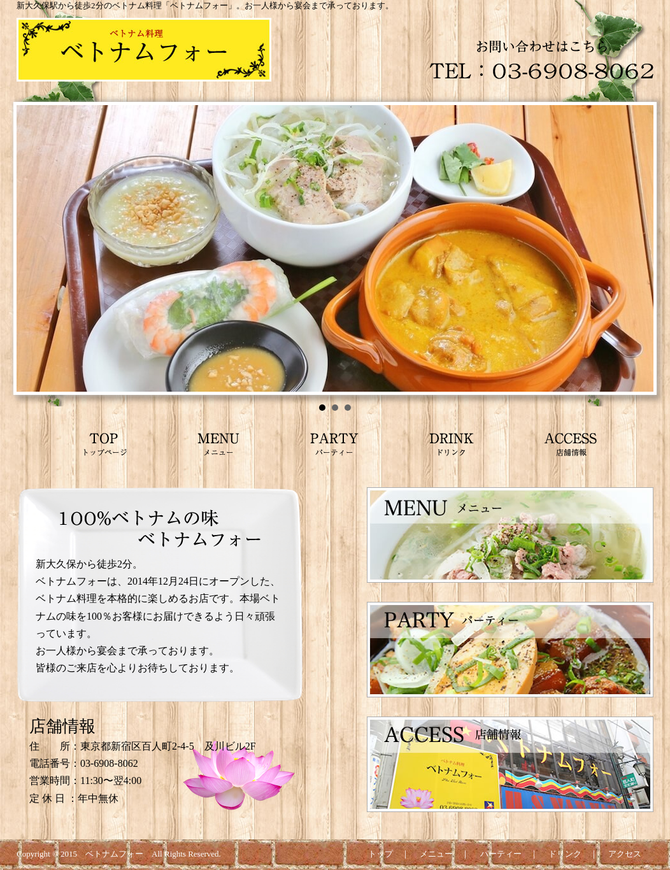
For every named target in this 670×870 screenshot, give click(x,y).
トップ (380, 854)
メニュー (436, 854)
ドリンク (564, 854)
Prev (33, 248)
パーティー (501, 854)
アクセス (624, 854)
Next (637, 248)
